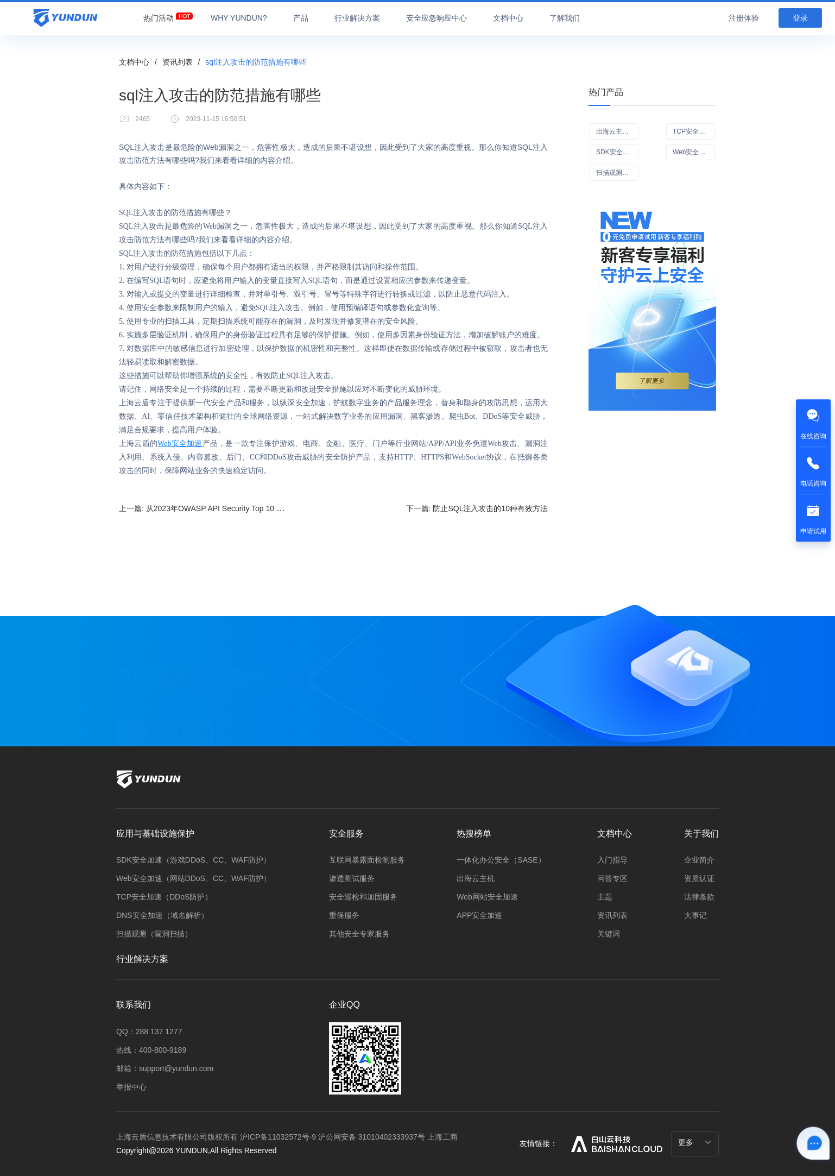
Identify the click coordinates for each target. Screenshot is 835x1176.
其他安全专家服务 (359, 933)
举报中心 (131, 1087)
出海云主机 (476, 878)
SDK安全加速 (616, 152)
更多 (695, 1142)
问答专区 (612, 878)
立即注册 (165, 721)
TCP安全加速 (692, 131)
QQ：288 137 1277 (149, 1031)
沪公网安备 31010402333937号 (372, 1137)
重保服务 (344, 915)
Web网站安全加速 (487, 896)
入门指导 (612, 860)
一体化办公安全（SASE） (501, 860)
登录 (800, 18)
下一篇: (477, 508)
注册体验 (744, 18)
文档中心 (134, 62)
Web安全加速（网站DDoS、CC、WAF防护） (193, 878)
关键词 (608, 933)
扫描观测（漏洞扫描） (154, 933)
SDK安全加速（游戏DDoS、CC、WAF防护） (193, 860)
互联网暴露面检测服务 (367, 860)
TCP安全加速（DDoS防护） (164, 896)
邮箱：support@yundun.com (164, 1068)
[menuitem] (158, 15)
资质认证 (699, 878)
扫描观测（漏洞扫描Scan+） (617, 173)
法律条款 (699, 896)
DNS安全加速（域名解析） (162, 915)
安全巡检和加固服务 (363, 896)
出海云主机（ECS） (617, 131)
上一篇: (242, 508)
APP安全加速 (479, 915)
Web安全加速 (179, 443)
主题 (604, 896)
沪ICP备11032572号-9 (278, 1137)
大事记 (695, 915)
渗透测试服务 (352, 878)
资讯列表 (177, 62)
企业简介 (699, 860)
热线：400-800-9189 (151, 1050)
